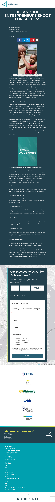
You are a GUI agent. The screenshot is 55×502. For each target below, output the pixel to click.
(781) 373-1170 (8, 438)
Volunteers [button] (8, 446)
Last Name (15, 327)
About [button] (7, 462)
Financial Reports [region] (10, 459)
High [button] (6, 483)
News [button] (6, 476)
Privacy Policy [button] (25, 494)
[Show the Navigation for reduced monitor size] (52, 4)
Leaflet (38, 364)
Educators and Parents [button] (12, 450)
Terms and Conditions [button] (15, 494)
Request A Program (37, 288)
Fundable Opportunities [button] (12, 458)
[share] (19, 40)
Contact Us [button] (7, 437)
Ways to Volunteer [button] (10, 448)
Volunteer (25, 288)
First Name (15, 320)
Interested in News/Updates (22, 340)
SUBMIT (27, 355)
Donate (14, 288)
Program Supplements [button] (11, 452)
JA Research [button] (8, 470)
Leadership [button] (8, 463)
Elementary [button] (8, 480)
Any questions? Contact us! (17, 295)
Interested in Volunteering (21, 342)
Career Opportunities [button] (11, 474)
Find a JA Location (10, 489)
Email (13, 313)
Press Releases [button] (9, 472)
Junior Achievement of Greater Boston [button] (16, 487)
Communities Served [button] (11, 469)
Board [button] (6, 467)
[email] (37, 40)
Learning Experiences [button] (12, 478)
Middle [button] (7, 482)
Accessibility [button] (33, 494)
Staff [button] (6, 465)
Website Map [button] (40, 494)
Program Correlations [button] (11, 454)
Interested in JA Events (21, 338)
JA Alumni (17, 344)
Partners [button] (8, 456)
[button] (18, 499)
